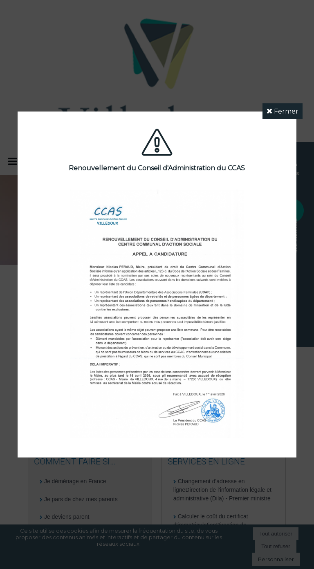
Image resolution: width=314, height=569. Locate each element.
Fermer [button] (282, 111)
